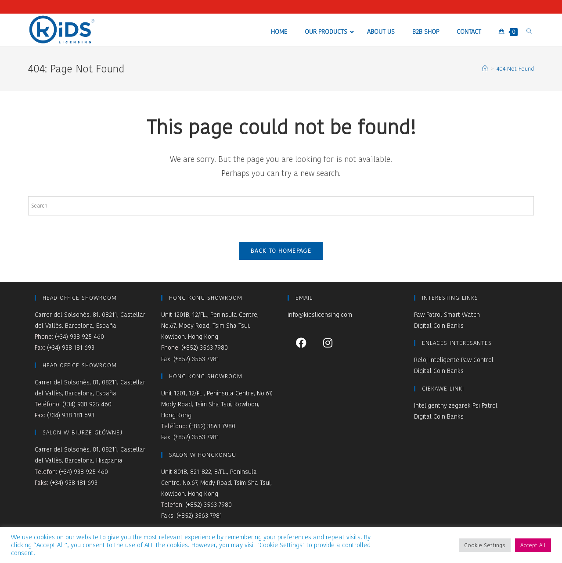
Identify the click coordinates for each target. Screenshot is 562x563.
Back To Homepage (281, 251)
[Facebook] (301, 342)
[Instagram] (328, 342)
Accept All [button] (533, 545)
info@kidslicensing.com (320, 314)
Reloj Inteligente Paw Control (454, 359)
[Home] (485, 69)
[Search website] (529, 31)
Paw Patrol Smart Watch (447, 314)
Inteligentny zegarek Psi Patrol (455, 405)
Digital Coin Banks (439, 325)
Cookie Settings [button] (484, 545)
